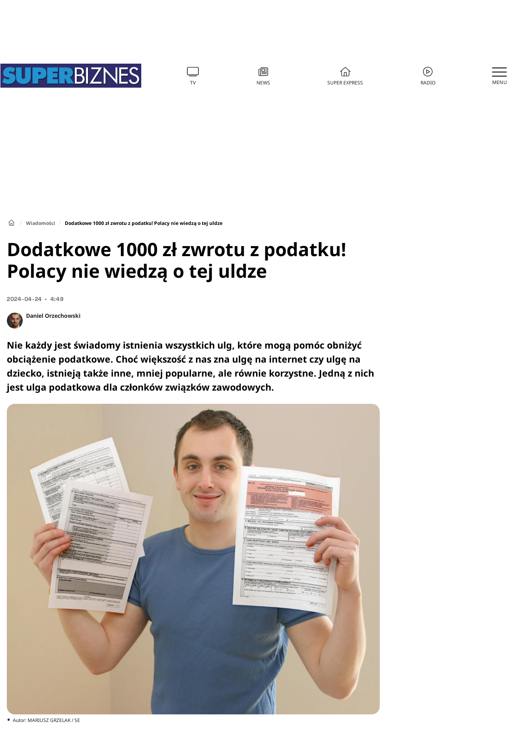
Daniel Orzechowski (53, 315)
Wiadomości (40, 223)
